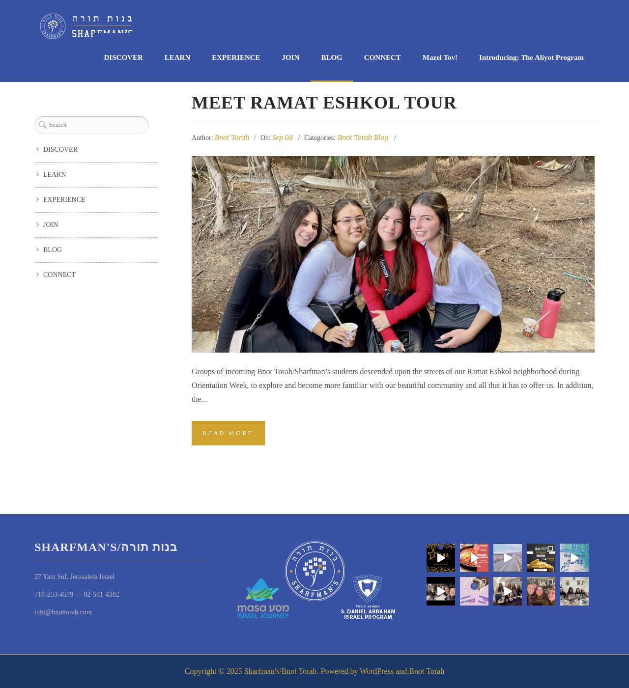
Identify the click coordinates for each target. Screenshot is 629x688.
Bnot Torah (232, 137)
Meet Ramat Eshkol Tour (324, 102)
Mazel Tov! (440, 57)
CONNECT (382, 57)
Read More (228, 433)
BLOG (331, 57)
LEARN (178, 57)
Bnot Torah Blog (363, 137)
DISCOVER (123, 57)
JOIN (291, 57)
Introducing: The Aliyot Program (531, 57)
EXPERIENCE (236, 57)
